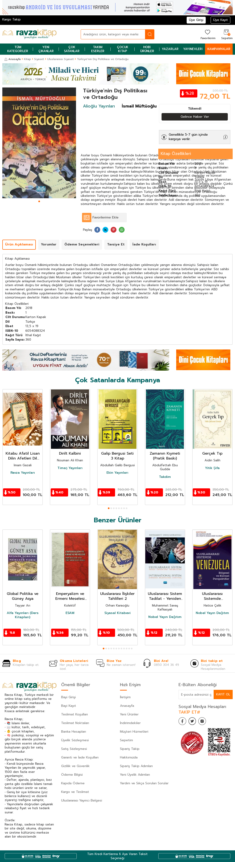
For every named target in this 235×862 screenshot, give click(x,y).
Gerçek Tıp (212, 453)
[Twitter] (194, 722)
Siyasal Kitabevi (117, 613)
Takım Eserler (97, 49)
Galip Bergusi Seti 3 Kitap (117, 456)
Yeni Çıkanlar (46, 49)
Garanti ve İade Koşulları (80, 757)
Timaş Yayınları (70, 468)
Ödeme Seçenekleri (81, 244)
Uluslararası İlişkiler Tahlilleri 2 (117, 596)
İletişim (125, 697)
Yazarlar (170, 49)
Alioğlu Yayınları (99, 106)
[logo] (29, 34)
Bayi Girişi (68, 697)
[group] (39, 142)
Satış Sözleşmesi (74, 749)
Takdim (165, 477)
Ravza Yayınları (22, 473)
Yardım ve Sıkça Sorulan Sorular (144, 783)
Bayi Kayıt (68, 706)
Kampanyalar (218, 49)
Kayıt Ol (223, 694)
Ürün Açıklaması (19, 244)
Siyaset (39, 59)
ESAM (70, 613)
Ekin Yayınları (117, 473)
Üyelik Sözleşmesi (75, 740)
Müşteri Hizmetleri (134, 731)
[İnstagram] (206, 722)
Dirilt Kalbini (70, 453)
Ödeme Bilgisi (72, 774)
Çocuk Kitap (122, 49)
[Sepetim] (226, 34)
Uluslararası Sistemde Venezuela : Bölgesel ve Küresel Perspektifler (212, 596)
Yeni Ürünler (129, 714)
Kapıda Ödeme (73, 783)
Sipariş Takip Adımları (136, 766)
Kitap (27, 59)
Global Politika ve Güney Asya (22, 596)
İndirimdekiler (130, 723)
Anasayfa (13, 59)
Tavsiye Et (116, 244)
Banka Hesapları (73, 731)
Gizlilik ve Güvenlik (75, 766)
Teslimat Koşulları (74, 714)
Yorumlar (48, 244)
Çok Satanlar (71, 49)
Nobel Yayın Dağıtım (165, 617)
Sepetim (126, 740)
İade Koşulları (144, 244)
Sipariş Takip (129, 749)
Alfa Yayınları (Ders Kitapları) (23, 615)
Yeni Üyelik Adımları (135, 774)
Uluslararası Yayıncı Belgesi (81, 800)
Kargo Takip (11, 19)
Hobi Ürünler (147, 49)
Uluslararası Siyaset (60, 59)
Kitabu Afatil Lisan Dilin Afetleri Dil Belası (23, 456)
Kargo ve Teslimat (75, 792)
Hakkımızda (129, 757)
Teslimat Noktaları (75, 723)
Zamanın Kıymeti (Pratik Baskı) (165, 456)
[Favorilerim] (207, 34)
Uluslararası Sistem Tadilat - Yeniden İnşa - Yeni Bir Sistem (165, 596)
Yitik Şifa (212, 468)
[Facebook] (183, 722)
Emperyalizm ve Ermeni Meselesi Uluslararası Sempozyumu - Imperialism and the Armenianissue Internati (70, 596)
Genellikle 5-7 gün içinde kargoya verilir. (188, 137)
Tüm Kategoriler (17, 49)
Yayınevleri (193, 49)
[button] (39, 201)
